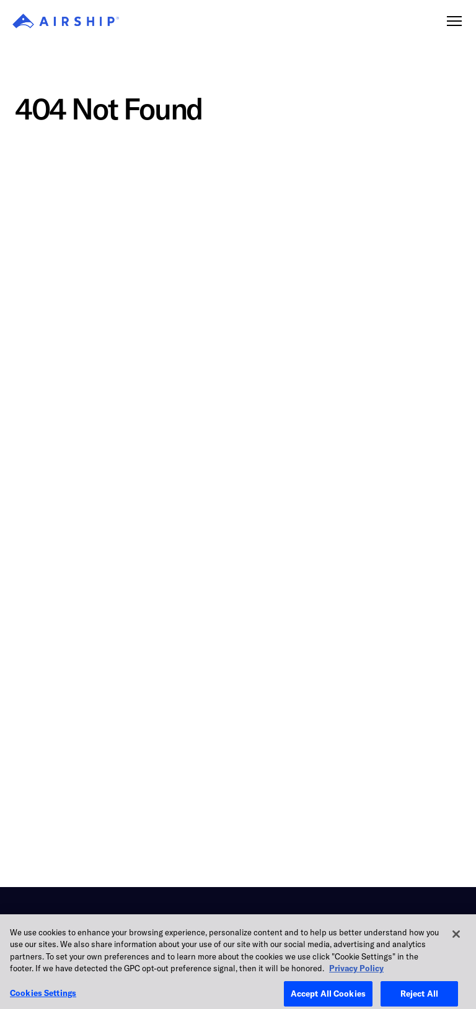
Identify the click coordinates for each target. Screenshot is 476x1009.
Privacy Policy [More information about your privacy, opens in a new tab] (356, 974)
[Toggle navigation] (454, 21)
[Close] (456, 939)
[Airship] (65, 21)
